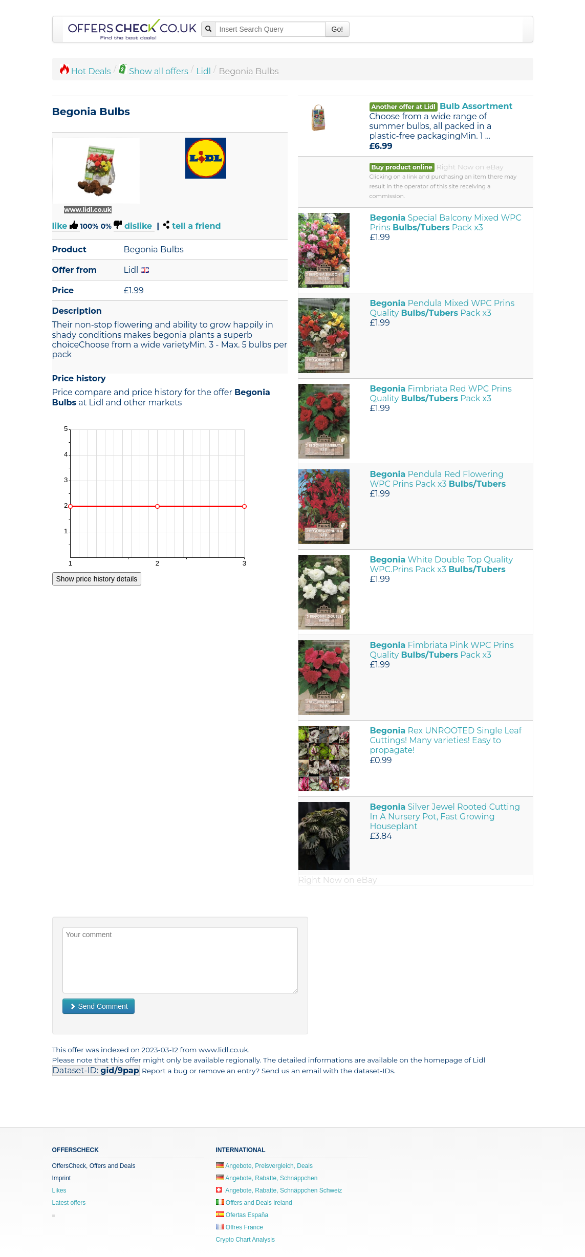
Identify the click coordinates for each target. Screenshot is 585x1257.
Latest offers (69, 1202)
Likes (59, 1190)
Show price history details (97, 579)
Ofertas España (242, 1215)
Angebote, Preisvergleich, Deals (264, 1165)
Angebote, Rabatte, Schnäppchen (267, 1178)
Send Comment (98, 1006)
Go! (337, 29)
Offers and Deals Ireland (254, 1202)
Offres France (239, 1227)
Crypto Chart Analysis (245, 1239)
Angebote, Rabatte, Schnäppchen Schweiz (279, 1190)
